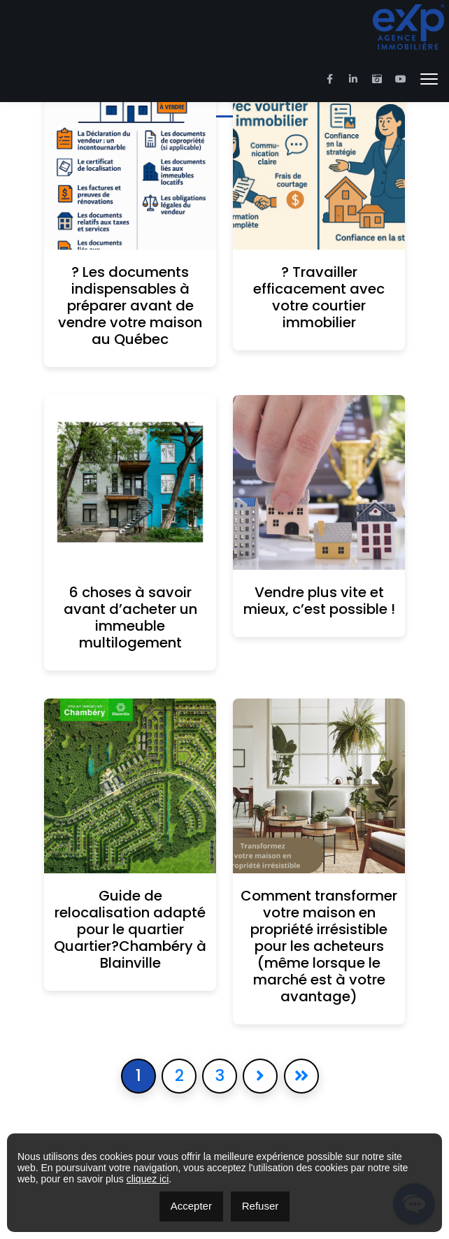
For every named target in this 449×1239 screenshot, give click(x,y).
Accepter (191, 1206)
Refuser (260, 1206)
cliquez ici (148, 1178)
